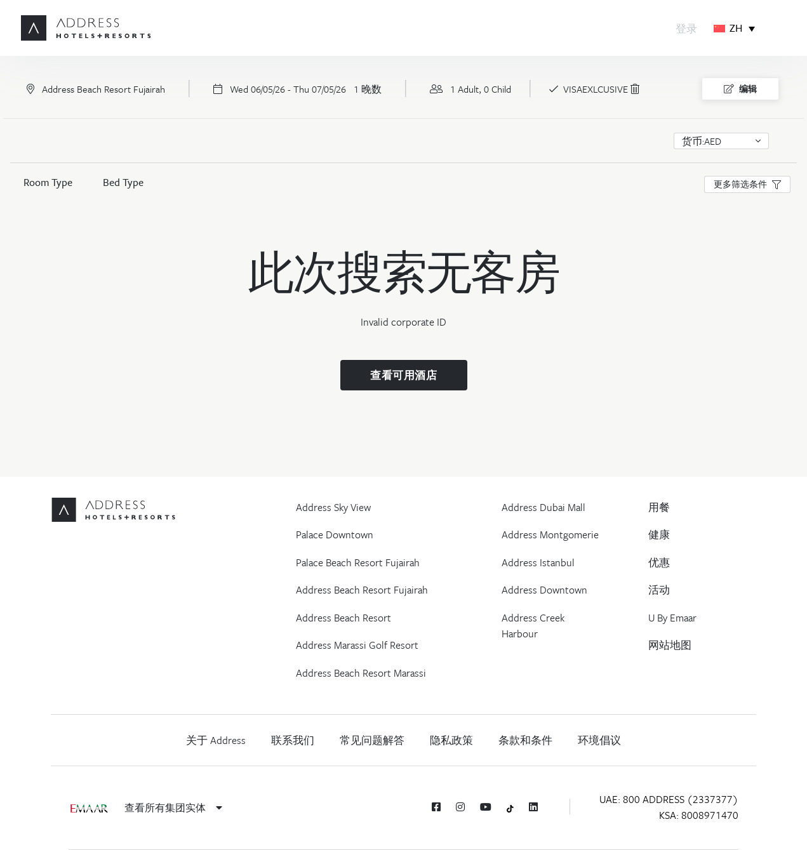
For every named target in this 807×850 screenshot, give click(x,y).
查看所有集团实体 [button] (173, 807)
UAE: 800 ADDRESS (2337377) (668, 799)
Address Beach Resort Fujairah (362, 589)
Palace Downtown (334, 534)
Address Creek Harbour (533, 626)
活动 (659, 589)
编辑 (740, 89)
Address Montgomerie (550, 534)
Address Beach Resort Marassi (361, 673)
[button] (721, 141)
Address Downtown (544, 589)
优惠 (659, 562)
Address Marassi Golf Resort (357, 645)
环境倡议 (599, 740)
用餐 (659, 507)
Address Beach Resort (343, 617)
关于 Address (216, 740)
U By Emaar (672, 617)
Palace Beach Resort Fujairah (358, 562)
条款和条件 (525, 740)
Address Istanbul (538, 562)
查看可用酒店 (403, 375)
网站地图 (669, 645)
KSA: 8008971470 (698, 815)
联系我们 (292, 740)
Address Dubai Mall (543, 507)
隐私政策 (451, 740)
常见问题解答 (372, 740)
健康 (659, 534)
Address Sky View (333, 507)
